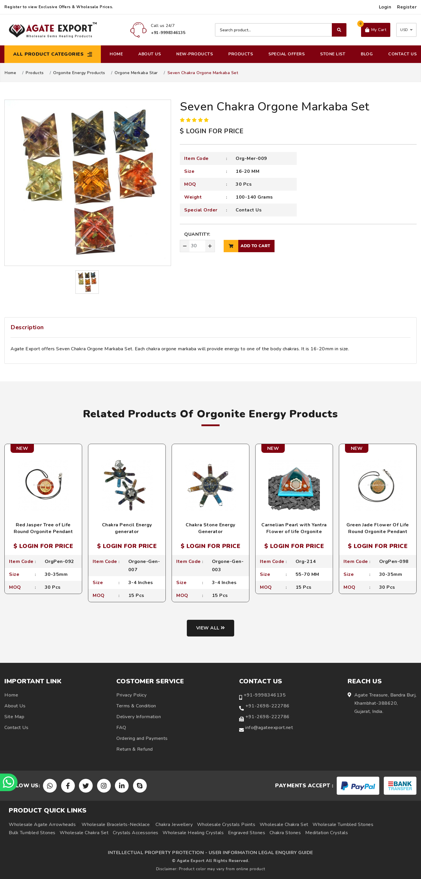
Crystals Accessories (135, 832)
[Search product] (280, 30)
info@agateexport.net (269, 727)
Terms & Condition (136, 706)
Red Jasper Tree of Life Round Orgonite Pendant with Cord (43, 531)
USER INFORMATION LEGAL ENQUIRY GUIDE (261, 852)
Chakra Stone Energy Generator (210, 528)
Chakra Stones (285, 832)
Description (27, 327)
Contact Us (402, 54)
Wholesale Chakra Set (284, 824)
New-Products (194, 54)
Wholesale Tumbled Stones (343, 824)
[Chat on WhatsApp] (9, 782)
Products (240, 54)
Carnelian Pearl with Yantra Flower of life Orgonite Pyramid (294, 531)
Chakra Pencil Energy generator (127, 528)
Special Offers (286, 54)
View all (210, 628)
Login (385, 7)
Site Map (14, 717)
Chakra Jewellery (174, 824)
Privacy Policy (131, 695)
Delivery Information (138, 717)
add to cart (247, 246)
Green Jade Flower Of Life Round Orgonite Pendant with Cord (377, 531)
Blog (367, 54)
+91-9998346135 (265, 695)
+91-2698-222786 (267, 706)
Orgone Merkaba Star (136, 73)
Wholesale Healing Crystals (193, 832)
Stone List (332, 54)
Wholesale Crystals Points (226, 824)
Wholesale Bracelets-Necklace (116, 824)
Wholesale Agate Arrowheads (42, 824)
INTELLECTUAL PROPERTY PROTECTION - (157, 852)
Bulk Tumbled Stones (32, 832)
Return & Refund (134, 749)
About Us (149, 54)
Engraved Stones (246, 832)
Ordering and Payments (142, 738)
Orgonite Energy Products (79, 73)
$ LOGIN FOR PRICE (212, 131)
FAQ (121, 727)
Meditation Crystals (326, 832)
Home (116, 54)
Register (407, 7)
